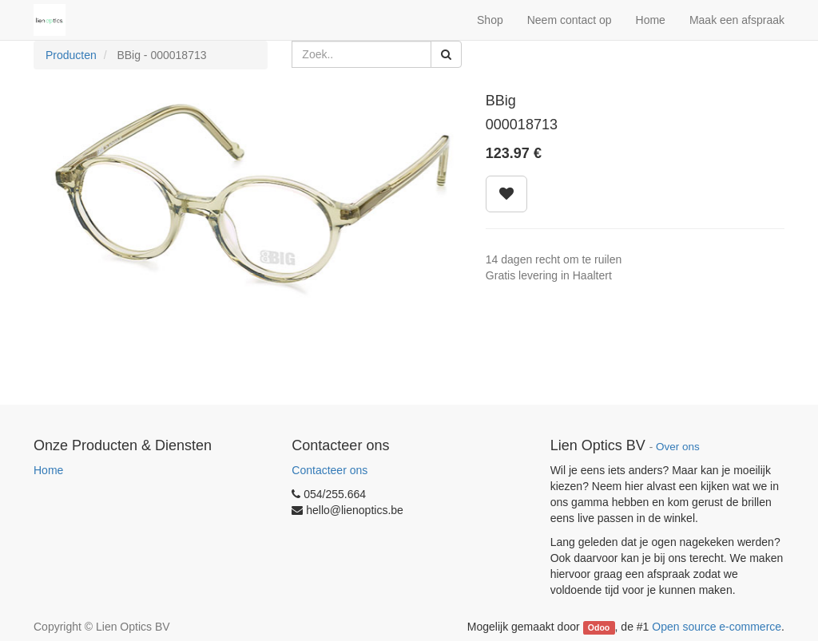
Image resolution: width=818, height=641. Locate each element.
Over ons (678, 447)
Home (48, 470)
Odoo (599, 627)
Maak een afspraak (736, 20)
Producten (71, 55)
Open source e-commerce (716, 626)
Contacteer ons (329, 470)
